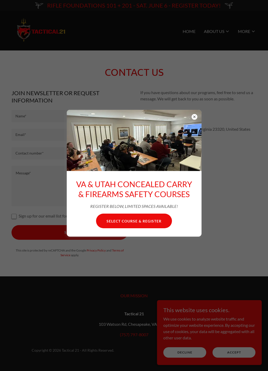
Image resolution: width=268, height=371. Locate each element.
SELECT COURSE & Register (134, 221)
